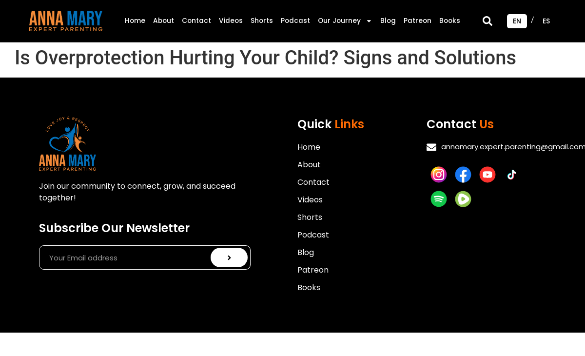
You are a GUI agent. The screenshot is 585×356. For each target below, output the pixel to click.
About (163, 20)
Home (135, 20)
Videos (231, 20)
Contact (196, 20)
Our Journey (345, 21)
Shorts (262, 20)
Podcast (295, 20)
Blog (388, 20)
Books (449, 20)
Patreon (417, 20)
